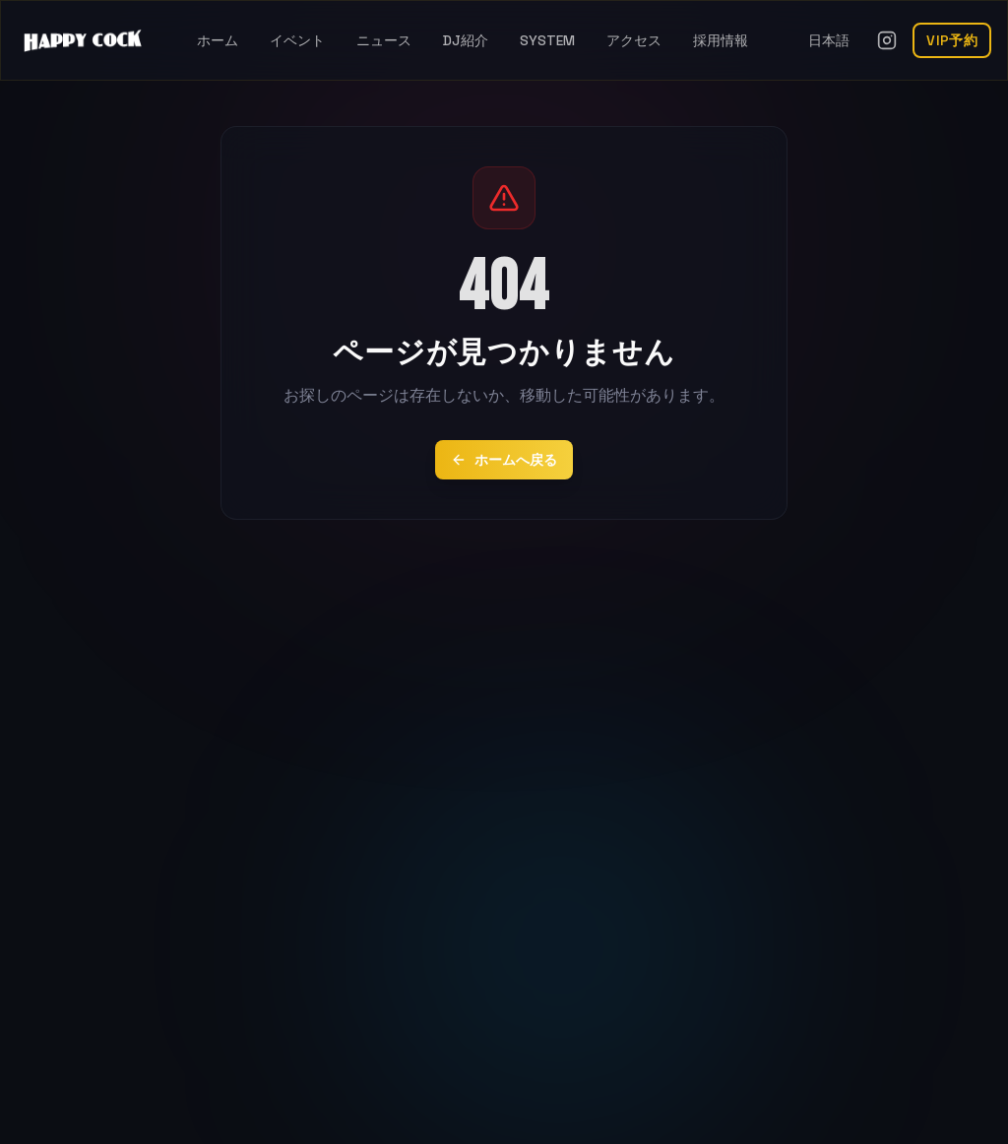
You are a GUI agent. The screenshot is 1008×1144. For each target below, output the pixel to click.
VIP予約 (951, 40)
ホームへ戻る (504, 460)
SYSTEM (547, 40)
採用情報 (720, 40)
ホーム (217, 40)
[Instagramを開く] (887, 40)
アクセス (634, 40)
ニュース (383, 40)
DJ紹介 (465, 40)
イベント (297, 40)
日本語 (829, 40)
